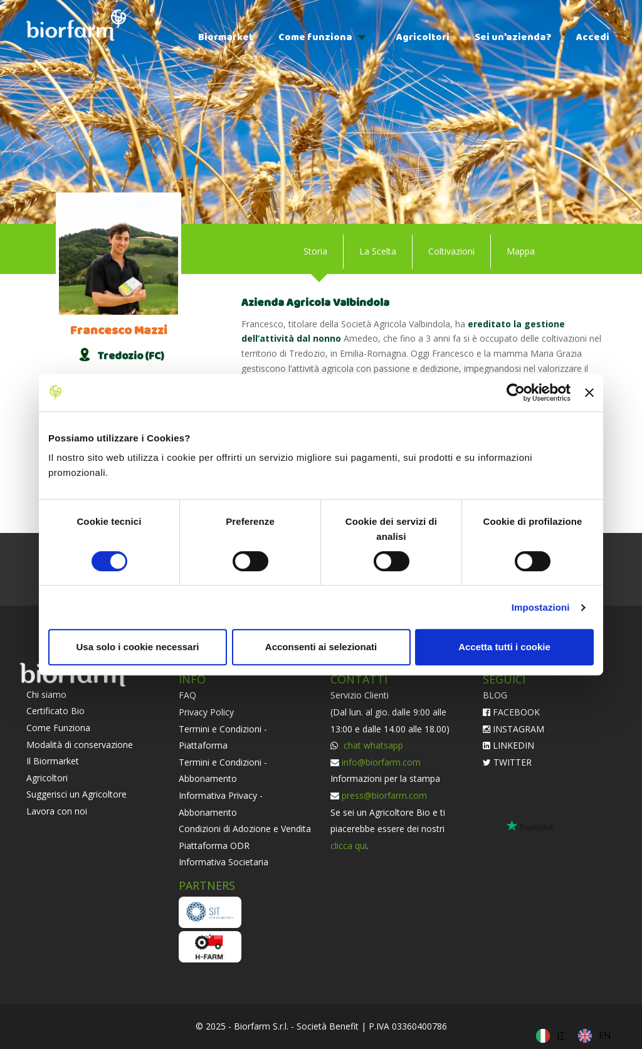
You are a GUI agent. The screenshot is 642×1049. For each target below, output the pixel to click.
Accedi (592, 37)
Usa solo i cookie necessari (137, 646)
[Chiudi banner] (589, 392)
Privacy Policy (206, 712)
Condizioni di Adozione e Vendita (245, 829)
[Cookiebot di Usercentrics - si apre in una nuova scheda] (516, 392)
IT (561, 1035)
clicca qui (348, 845)
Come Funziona (58, 728)
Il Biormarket (52, 761)
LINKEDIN (508, 745)
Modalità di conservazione (79, 745)
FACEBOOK (511, 712)
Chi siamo (46, 694)
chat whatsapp (372, 745)
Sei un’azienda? (513, 37)
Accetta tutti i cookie (504, 646)
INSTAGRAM (513, 729)
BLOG (495, 695)
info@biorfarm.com (381, 762)
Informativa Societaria (223, 862)
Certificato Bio (55, 711)
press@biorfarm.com (384, 795)
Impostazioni (541, 607)
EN (605, 1035)
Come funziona (315, 37)
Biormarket (225, 37)
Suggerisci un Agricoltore (76, 794)
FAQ (187, 695)
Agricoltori (423, 37)
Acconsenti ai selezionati (321, 646)
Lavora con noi (56, 811)
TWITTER (507, 762)
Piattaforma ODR (214, 845)
